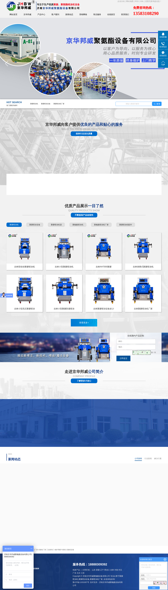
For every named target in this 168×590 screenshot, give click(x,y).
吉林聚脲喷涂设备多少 (103, 309)
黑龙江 (107, 570)
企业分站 (121, 1)
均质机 (63, 550)
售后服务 (97, 14)
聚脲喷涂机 (34, 104)
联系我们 (125, 14)
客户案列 (55, 14)
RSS (137, 1)
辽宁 (102, 570)
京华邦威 (27, 14)
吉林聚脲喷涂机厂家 (143, 309)
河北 (120, 570)
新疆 (98, 570)
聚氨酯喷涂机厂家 (101, 225)
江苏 (83, 573)
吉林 (112, 570)
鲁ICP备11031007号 (81, 582)
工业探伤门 (50, 550)
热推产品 (76, 570)
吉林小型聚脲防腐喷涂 (64, 309)
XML (142, 1)
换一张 (153, 352)
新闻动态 (69, 14)
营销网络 (83, 14)
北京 (78, 573)
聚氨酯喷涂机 (77, 225)
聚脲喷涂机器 (56, 225)
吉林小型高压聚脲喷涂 (24, 309)
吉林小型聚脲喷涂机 (64, 267)
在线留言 (111, 14)
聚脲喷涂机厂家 (59, 104)
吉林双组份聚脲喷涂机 (24, 267)
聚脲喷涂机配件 (125, 225)
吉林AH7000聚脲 (104, 267)
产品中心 (41, 14)
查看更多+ (84, 323)
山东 (94, 570)
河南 (116, 570)
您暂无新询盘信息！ (153, 1)
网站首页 (13, 14)
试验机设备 (70, 550)
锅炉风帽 (58, 550)
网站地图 (129, 1)
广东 (74, 573)
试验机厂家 (42, 550)
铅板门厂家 (34, 550)
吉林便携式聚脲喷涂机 (143, 267)
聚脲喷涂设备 (45, 104)
